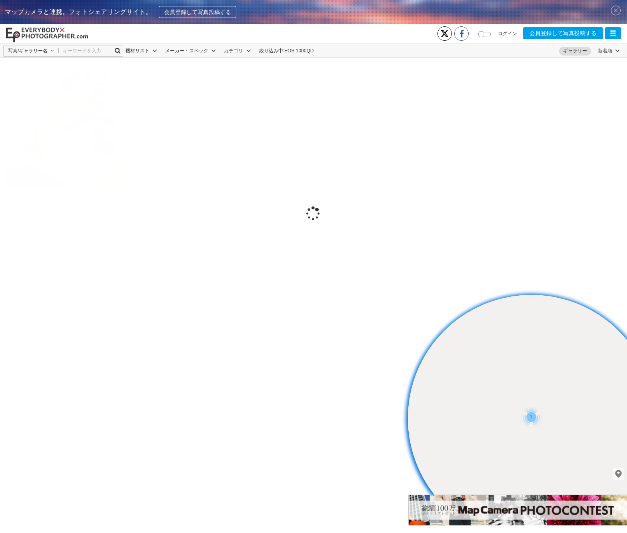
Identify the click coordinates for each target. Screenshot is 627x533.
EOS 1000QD (299, 51)
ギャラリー (575, 51)
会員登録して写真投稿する (197, 12)
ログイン (507, 33)
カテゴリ (237, 50)
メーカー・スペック (190, 50)
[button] (613, 33)
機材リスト (141, 50)
